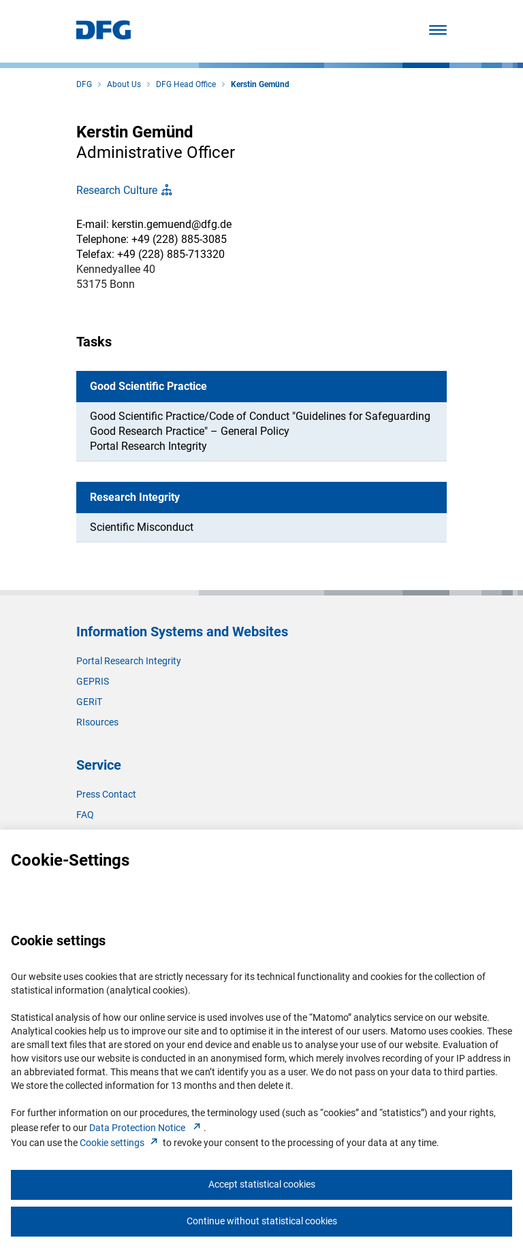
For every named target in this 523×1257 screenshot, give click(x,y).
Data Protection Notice (146, 1127)
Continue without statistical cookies (262, 1220)
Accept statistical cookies (261, 1184)
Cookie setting (120, 1142)
